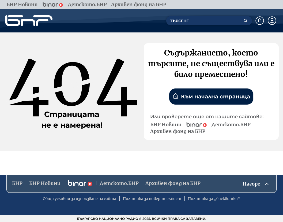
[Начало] (28, 20)
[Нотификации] (259, 20)
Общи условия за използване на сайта (79, 198)
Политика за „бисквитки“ (214, 198)
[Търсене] (245, 20)
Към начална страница (211, 96)
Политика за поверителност (152, 198)
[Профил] (272, 20)
